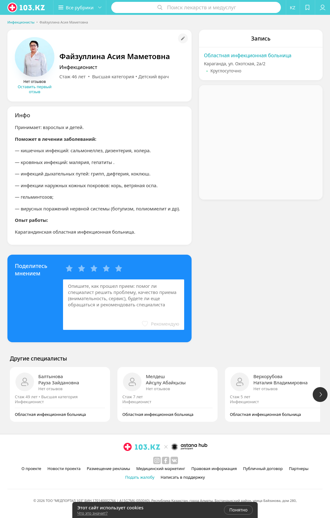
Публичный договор (262, 468)
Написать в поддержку (183, 477)
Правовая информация (214, 468)
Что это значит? (92, 513)
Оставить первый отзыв (35, 89)
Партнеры (299, 468)
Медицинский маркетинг (160, 468)
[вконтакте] (174, 460)
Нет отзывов (50, 388)
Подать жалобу (139, 477)
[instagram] (157, 460)
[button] (79, 7)
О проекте (31, 468)
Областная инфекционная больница (247, 55)
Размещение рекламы (108, 468)
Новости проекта (64, 468)
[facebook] (165, 460)
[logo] (26, 7)
